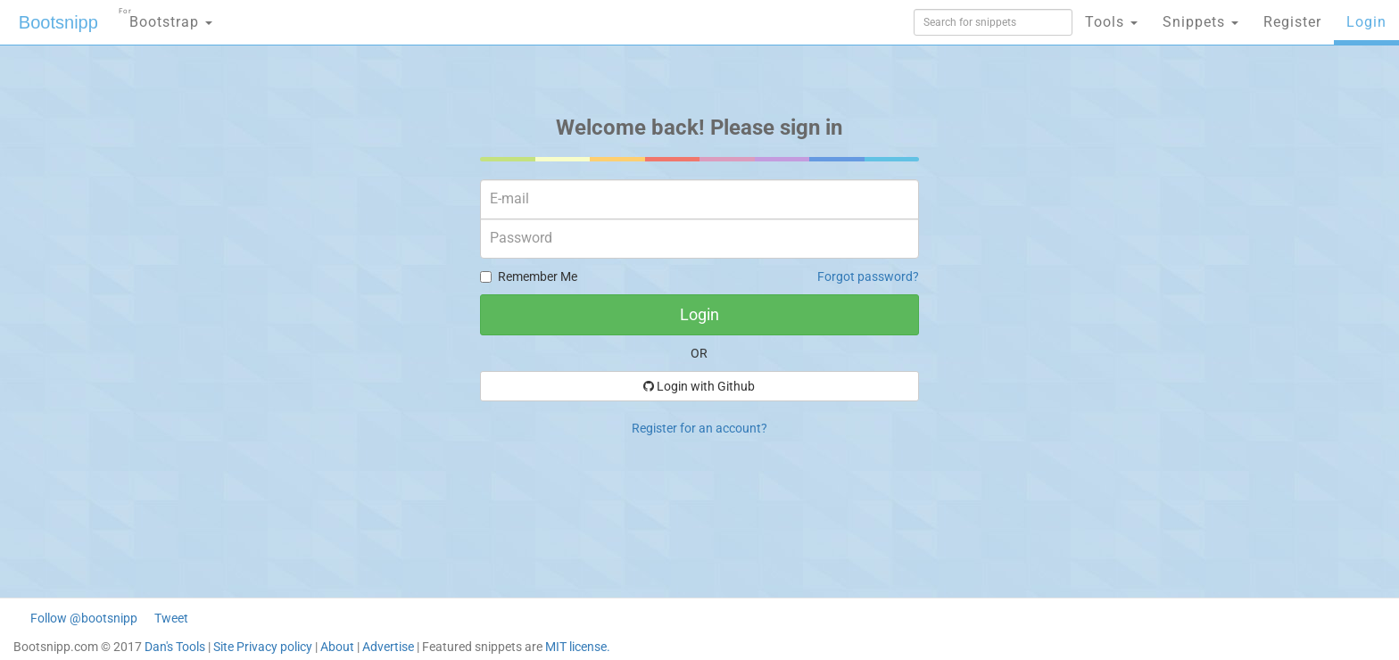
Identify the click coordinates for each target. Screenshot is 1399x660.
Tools (1111, 21)
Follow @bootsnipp (83, 618)
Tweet (171, 618)
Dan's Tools (175, 646)
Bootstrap (165, 16)
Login (1366, 21)
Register (1292, 21)
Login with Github (699, 386)
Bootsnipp (58, 22)
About (337, 646)
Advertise (388, 646)
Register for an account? (699, 428)
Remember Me (528, 276)
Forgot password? (868, 276)
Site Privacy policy (262, 646)
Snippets (1200, 21)
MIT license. (577, 646)
